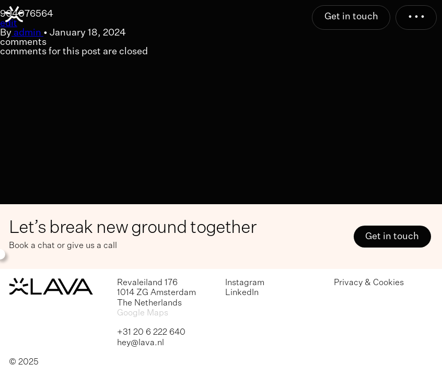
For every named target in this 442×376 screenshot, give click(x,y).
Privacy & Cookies (369, 282)
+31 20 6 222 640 (151, 332)
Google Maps (142, 313)
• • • (416, 16)
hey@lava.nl (140, 342)
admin (27, 33)
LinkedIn (242, 292)
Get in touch (351, 16)
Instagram (244, 282)
